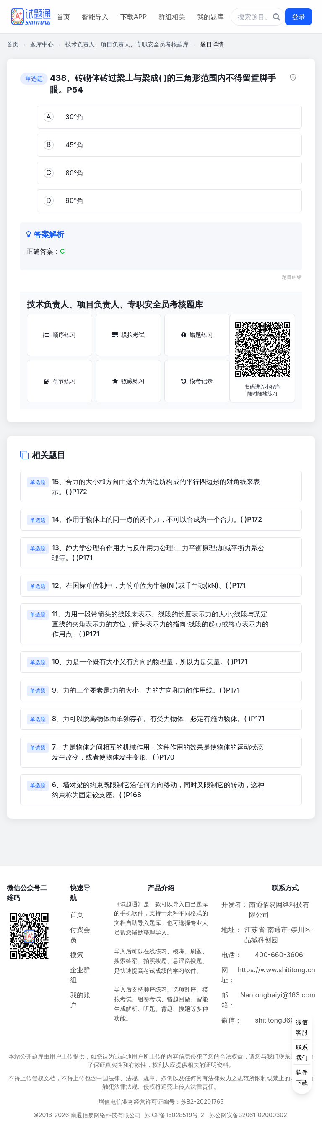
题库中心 (42, 44)
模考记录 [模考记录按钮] (197, 380)
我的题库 (210, 17)
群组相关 (171, 17)
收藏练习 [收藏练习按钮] (128, 380)
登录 (298, 17)
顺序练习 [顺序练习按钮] (59, 334)
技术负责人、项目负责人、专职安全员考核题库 (127, 44)
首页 (63, 17)
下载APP (133, 17)
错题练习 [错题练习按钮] (197, 334)
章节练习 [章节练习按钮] (60, 380)
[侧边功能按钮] (302, 1052)
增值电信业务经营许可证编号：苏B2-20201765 (161, 1101)
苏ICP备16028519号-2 (174, 1114)
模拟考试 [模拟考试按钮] (128, 334)
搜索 (76, 955)
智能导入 (95, 17)
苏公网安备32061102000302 (248, 1114)
